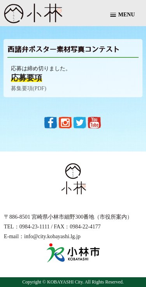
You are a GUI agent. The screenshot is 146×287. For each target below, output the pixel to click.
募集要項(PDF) (28, 88)
